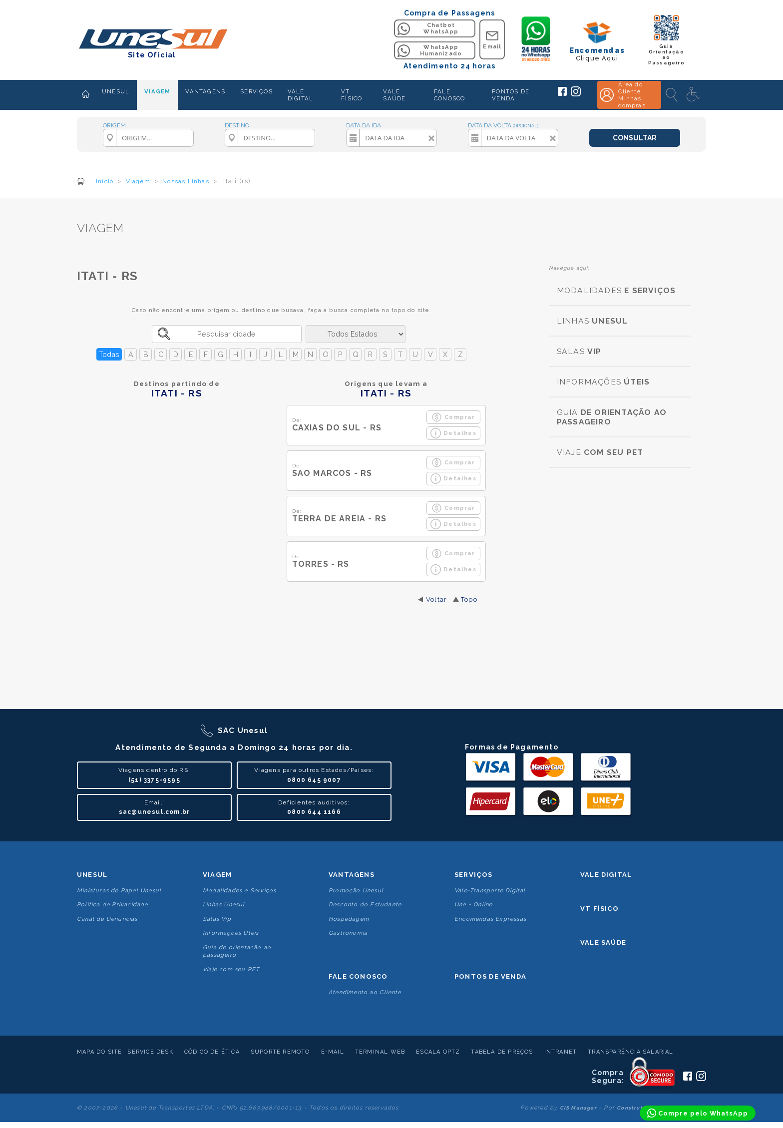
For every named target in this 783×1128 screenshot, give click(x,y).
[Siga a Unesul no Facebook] (562, 93)
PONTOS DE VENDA (510, 95)
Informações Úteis (231, 933)
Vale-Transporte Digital (490, 890)
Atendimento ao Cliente (365, 992)
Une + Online (473, 904)
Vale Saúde (603, 942)
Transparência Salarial (630, 1052)
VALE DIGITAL (300, 95)
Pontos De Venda (490, 976)
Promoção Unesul (356, 890)
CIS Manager (578, 1108)
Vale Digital (606, 874)
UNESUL (115, 91)
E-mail (332, 1052)
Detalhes (453, 433)
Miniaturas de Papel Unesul (119, 890)
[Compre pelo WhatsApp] (698, 1113)
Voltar (436, 599)
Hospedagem (349, 919)
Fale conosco (358, 976)
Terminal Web (380, 1052)
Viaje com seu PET (231, 969)
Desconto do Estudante (365, 904)
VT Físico (599, 908)
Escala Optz (438, 1052)
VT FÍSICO (351, 95)
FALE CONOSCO (449, 95)
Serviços (473, 874)
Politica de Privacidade (112, 904)
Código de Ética (212, 1052)
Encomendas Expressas (490, 919)
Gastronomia (348, 933)
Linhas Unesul (224, 904)
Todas (109, 354)
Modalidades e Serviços (239, 890)
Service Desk (150, 1052)
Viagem (217, 874)
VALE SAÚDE (394, 95)
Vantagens (352, 874)
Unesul (92, 874)
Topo (469, 599)
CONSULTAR (635, 138)
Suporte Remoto (280, 1052)
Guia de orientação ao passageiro (237, 951)
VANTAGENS (205, 91)
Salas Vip (217, 919)
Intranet (560, 1052)
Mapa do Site (99, 1052)
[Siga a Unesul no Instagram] (576, 94)
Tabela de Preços (502, 1052)
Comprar (453, 417)
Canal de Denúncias (107, 919)
